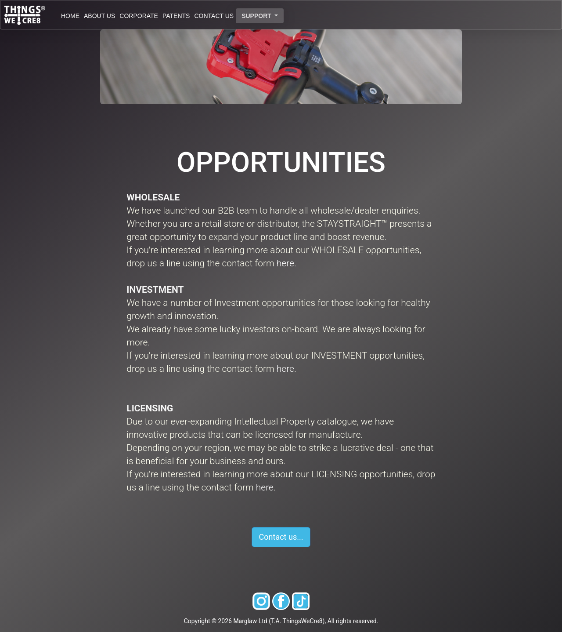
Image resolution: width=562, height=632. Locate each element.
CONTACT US (214, 15)
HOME (70, 15)
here (285, 263)
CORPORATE (138, 15)
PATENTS (176, 15)
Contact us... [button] (281, 536)
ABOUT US (99, 15)
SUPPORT (257, 15)
